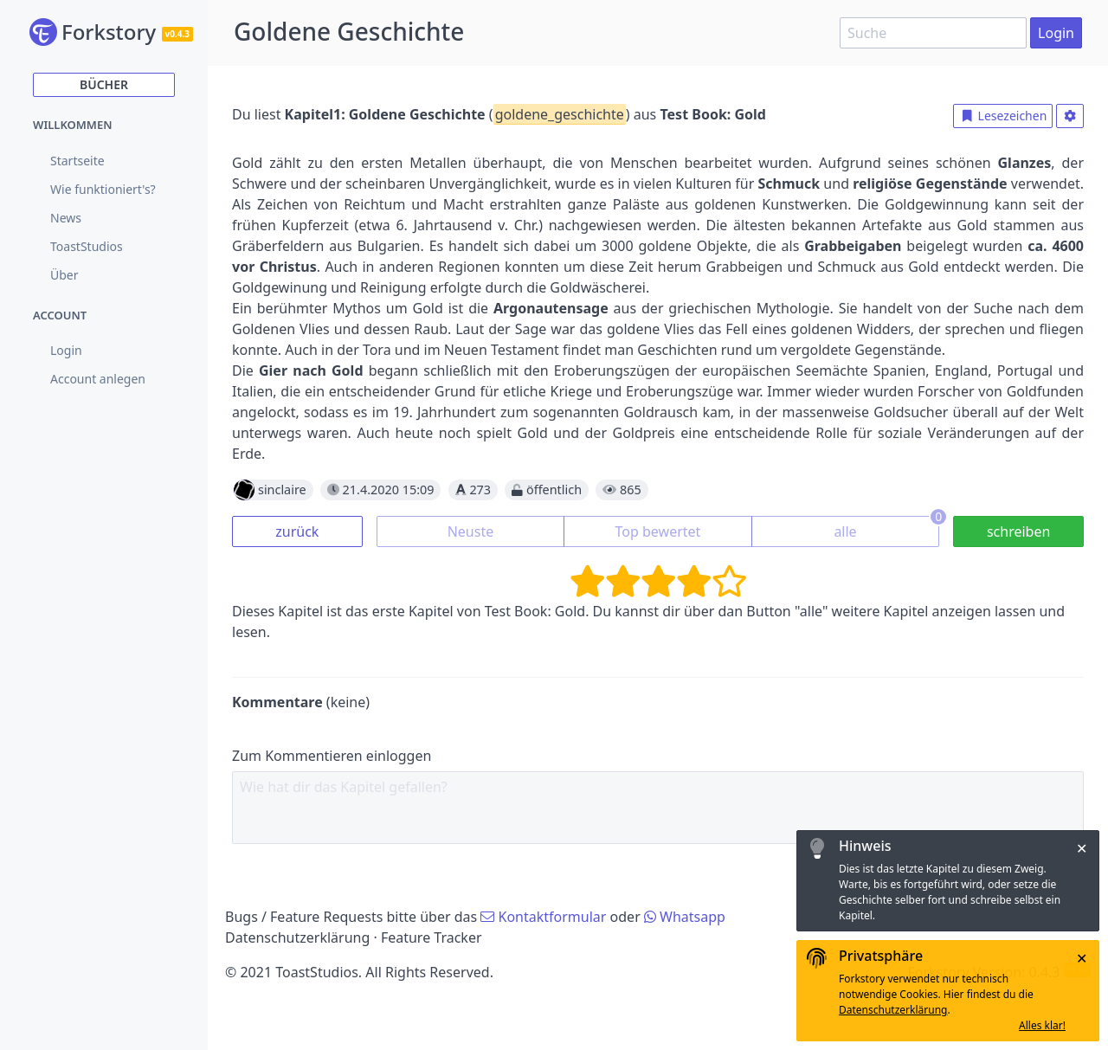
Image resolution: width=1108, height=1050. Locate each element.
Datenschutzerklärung (297, 937)
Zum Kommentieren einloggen (331, 755)
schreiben (1018, 531)
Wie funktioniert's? (103, 189)
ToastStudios (86, 246)
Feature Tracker (431, 937)
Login (1056, 32)
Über (64, 275)
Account (60, 315)
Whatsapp (684, 916)
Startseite (77, 160)
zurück (297, 531)
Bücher (104, 84)
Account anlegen (97, 378)
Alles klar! (1042, 1025)
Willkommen (73, 124)
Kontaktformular (543, 916)
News (65, 217)
